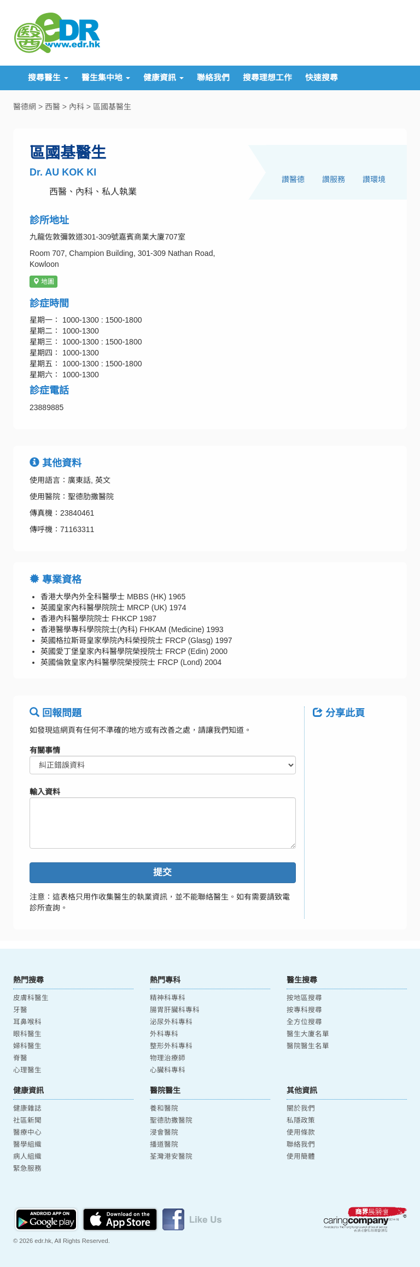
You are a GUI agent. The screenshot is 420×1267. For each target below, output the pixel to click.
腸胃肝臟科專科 (175, 1010)
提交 (162, 872)
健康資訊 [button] (163, 77)
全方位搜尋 (304, 1022)
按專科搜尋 (304, 1010)
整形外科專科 (171, 1046)
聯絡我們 (213, 77)
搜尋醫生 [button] (48, 77)
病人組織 (27, 1156)
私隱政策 (301, 1120)
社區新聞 (27, 1120)
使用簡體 (301, 1156)
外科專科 (164, 1034)
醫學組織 (27, 1144)
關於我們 (301, 1108)
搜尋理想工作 (267, 77)
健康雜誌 (27, 1108)
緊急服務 (27, 1168)
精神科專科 (167, 998)
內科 (76, 106)
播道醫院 (164, 1144)
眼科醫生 (27, 1034)
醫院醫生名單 (308, 1046)
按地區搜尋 (304, 998)
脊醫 (20, 1058)
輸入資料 (45, 791)
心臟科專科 (167, 1070)
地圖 (43, 281)
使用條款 (301, 1132)
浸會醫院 (164, 1132)
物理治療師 (167, 1058)
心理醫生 (27, 1070)
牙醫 (20, 1010)
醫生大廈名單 (308, 1034)
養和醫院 (164, 1108)
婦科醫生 (27, 1046)
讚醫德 (293, 179)
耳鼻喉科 (27, 1022)
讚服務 (333, 179)
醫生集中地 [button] (105, 77)
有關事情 (45, 750)
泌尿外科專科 (171, 1022)
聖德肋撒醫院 (171, 1120)
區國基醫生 (112, 106)
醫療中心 (27, 1132)
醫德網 (24, 106)
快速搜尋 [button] (321, 77)
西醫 (52, 106)
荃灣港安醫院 (171, 1156)
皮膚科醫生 (31, 998)
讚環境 (374, 179)
